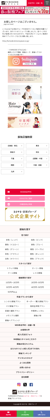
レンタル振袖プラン (12, 303)
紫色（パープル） (37, 250)
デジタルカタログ (25, 360)
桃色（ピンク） (37, 240)
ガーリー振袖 (37, 269)
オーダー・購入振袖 (37, 303)
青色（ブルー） (37, 245)
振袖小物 (37, 317)
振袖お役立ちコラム (25, 346)
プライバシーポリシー (25, 375)
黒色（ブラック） (37, 259)
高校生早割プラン (37, 307)
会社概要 (25, 380)
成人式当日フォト (25, 336)
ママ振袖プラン (12, 307)
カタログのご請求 (25, 198)
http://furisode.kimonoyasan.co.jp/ (15, 41)
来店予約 (8, 413)
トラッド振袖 (12, 269)
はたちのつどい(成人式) (25, 351)
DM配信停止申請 (26, 204)
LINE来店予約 (25, 413)
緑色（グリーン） (12, 250)
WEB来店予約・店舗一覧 (25, 327)
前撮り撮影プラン (12, 312)
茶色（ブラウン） (12, 254)
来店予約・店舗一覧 (35, 3)
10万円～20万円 (12, 283)
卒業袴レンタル (37, 312)
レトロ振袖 (37, 274)
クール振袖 (12, 274)
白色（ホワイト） (12, 259)
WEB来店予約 (26, 192)
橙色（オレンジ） (37, 254)
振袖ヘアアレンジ (12, 322)
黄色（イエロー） (12, 245)
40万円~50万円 (37, 288)
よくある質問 (25, 365)
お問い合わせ (41, 413)
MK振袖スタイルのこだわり (25, 341)
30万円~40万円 (12, 288)
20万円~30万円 (37, 283)
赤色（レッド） (12, 240)
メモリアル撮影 (12, 317)
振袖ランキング (25, 355)
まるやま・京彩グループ (31, 399)
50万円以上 (12, 293)
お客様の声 (25, 331)
